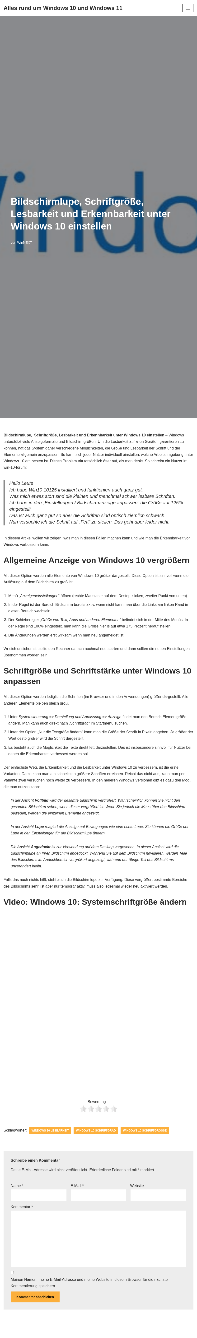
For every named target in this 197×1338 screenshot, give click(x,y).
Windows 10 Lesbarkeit (50, 1130)
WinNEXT (24, 242)
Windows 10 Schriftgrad (96, 1130)
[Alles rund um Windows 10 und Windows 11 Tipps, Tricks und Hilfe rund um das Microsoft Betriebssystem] (63, 8)
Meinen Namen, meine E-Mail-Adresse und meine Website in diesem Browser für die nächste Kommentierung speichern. (89, 1282)
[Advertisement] (98, 1055)
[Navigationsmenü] (187, 8)
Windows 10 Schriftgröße (145, 1130)
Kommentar (22, 1207)
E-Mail (77, 1186)
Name (17, 1186)
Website (137, 1186)
